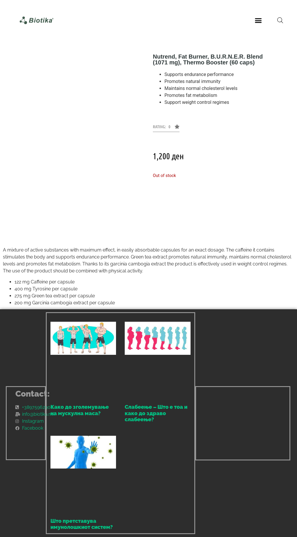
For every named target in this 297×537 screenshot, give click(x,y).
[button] (258, 20)
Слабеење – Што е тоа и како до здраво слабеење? (156, 413)
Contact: (32, 394)
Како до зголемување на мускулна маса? (79, 410)
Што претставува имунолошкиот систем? (81, 524)
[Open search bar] (280, 20)
